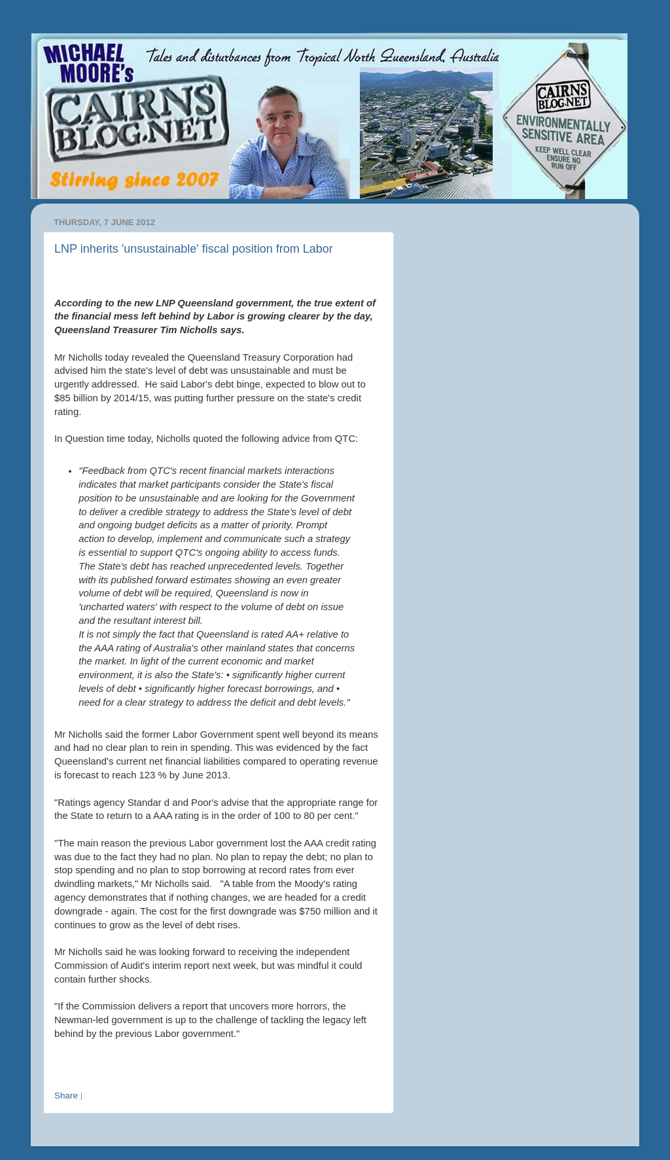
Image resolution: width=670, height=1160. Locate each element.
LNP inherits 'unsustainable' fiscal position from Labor (193, 248)
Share (66, 1095)
